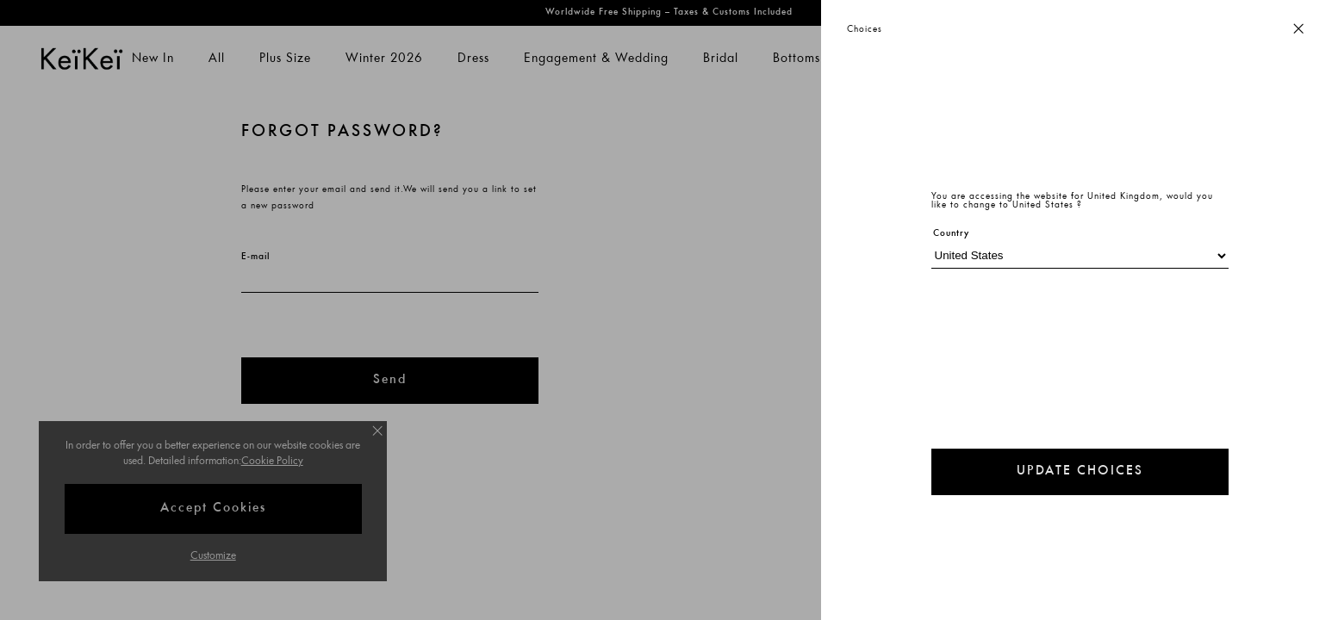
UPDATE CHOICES (1080, 471)
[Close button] (1298, 29)
